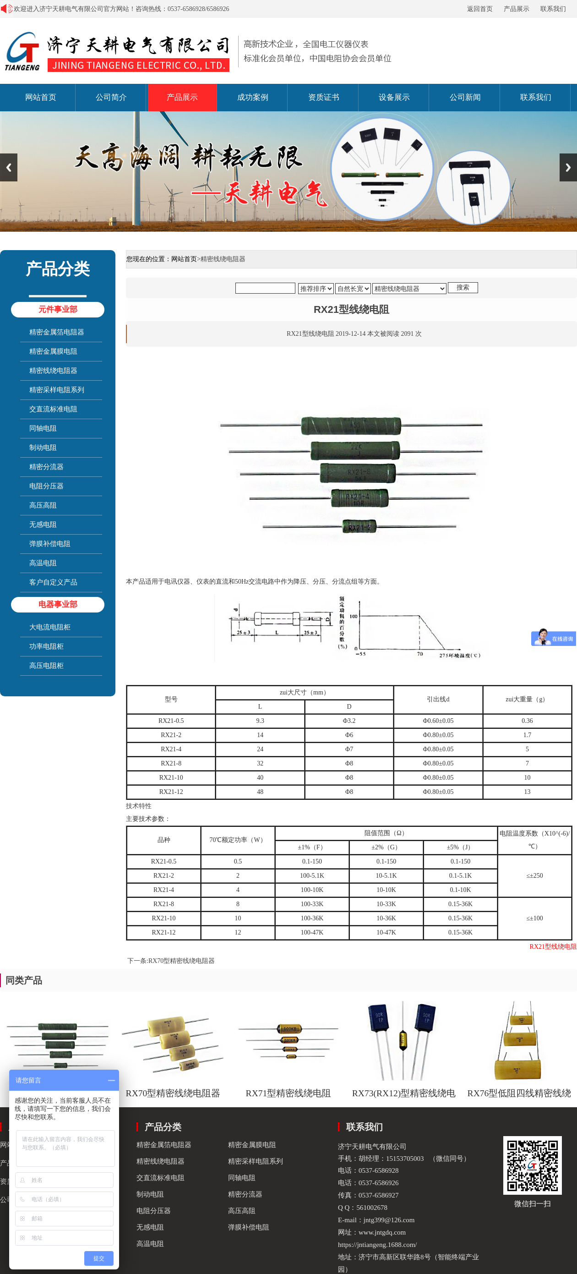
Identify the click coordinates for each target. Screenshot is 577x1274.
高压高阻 (43, 505)
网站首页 (40, 97)
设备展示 (394, 97)
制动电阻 (43, 447)
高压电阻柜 (46, 665)
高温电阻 (43, 563)
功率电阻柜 (46, 646)
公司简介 (111, 97)
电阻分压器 (46, 486)
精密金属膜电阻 (53, 351)
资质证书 (323, 97)
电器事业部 (57, 604)
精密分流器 (46, 466)
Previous (8, 167)
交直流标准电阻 (53, 409)
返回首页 (480, 8)
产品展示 (516, 8)
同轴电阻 (43, 428)
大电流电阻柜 (50, 627)
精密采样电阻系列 (56, 390)
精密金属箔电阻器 (56, 332)
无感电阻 (43, 524)
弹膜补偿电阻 (50, 543)
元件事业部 (57, 309)
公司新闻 (465, 97)
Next (568, 167)
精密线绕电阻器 (53, 370)
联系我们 (553, 8)
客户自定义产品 (53, 582)
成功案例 (252, 97)
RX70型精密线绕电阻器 (181, 960)
